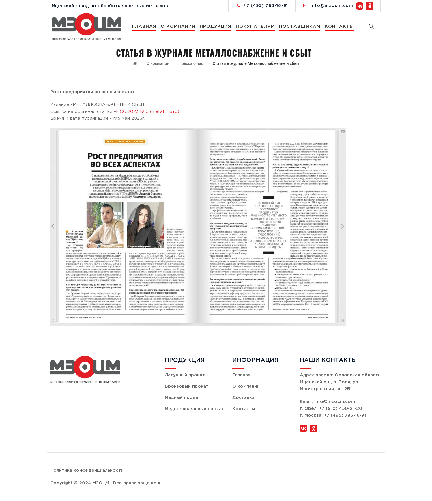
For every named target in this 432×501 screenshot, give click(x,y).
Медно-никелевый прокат (194, 409)
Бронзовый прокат (187, 386)
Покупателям (256, 26)
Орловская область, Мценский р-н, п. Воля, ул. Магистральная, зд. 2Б (340, 382)
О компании (179, 26)
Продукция (216, 26)
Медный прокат (183, 397)
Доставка (243, 397)
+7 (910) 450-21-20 (340, 408)
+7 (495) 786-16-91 (266, 6)
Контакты (340, 26)
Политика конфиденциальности (87, 470)
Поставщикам (300, 26)
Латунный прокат (185, 375)
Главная (145, 26)
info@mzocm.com (332, 6)
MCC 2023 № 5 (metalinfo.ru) (147, 111)
